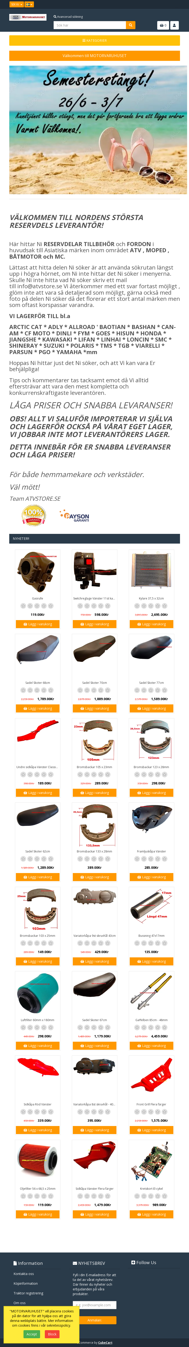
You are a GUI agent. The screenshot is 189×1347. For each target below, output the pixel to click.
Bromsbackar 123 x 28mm (151, 767)
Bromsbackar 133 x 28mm (94, 851)
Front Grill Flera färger (151, 1104)
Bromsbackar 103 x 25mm (37, 936)
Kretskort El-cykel (151, 1189)
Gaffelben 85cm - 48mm (151, 1020)
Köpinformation (26, 1283)
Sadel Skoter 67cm (94, 1020)
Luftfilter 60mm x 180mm (37, 1020)
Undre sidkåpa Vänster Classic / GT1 (38, 767)
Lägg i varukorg (37, 624)
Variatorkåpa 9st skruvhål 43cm (95, 936)
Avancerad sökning (68, 17)
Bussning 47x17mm (151, 936)
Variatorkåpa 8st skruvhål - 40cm (95, 1104)
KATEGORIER (95, 40)
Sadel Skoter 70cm (94, 683)
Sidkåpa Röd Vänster (37, 1104)
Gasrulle (37, 598)
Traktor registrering (28, 1293)
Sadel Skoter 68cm (37, 683)
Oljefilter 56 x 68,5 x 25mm (37, 1189)
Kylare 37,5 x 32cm (151, 598)
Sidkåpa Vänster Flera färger (95, 1189)
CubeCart (105, 1343)
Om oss (20, 1303)
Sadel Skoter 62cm (37, 851)
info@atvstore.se (39, 286)
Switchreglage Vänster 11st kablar (95, 598)
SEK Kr (16, 4)
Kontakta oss (24, 1273)
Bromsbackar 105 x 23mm (94, 767)
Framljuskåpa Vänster (151, 851)
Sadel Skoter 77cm (151, 683)
